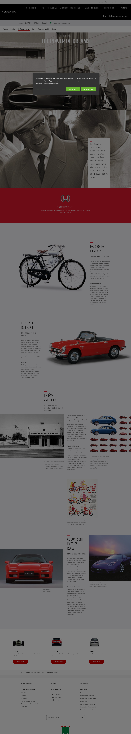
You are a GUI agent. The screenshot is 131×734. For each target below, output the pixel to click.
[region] (66, 84)
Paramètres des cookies (43, 89)
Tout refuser (73, 89)
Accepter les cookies (88, 89)
